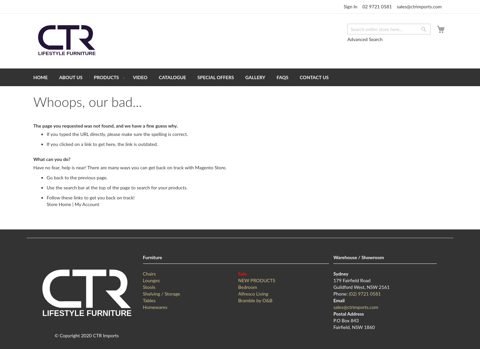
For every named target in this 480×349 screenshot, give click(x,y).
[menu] (240, 77)
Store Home (59, 204)
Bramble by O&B (255, 300)
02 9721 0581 (377, 6)
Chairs (149, 274)
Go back (55, 177)
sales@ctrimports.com (419, 6)
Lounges (151, 280)
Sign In (350, 6)
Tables (149, 300)
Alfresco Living (253, 294)
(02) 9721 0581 (365, 294)
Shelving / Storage (161, 294)
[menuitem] (40, 77)
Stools (149, 287)
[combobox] (389, 29)
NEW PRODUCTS (256, 280)
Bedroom (247, 287)
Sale (242, 274)
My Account (87, 204)
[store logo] (66, 40)
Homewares (155, 307)
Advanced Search (365, 39)
